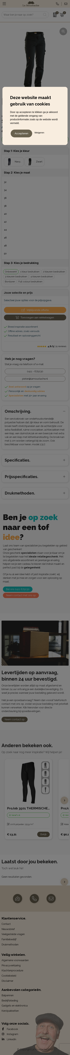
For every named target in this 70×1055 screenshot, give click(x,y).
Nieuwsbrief (8, 929)
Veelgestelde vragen (13, 934)
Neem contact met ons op (21, 595)
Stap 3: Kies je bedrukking (21, 263)
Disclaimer (7, 980)
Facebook (10, 1029)
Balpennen (8, 995)
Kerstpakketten (10, 1010)
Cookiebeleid (9, 975)
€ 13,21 (11, 834)
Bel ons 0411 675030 (17, 589)
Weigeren (39, 132)
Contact (6, 924)
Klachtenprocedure (12, 970)
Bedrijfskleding (10, 1000)
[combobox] (21, 14)
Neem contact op (15, 719)
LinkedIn (9, 1039)
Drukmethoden (10, 944)
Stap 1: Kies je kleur (17, 150)
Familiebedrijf (9, 939)
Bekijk (43, 834)
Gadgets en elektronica (15, 1005)
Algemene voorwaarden (15, 960)
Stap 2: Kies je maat (17, 172)
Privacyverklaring (11, 965)
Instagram (10, 1034)
